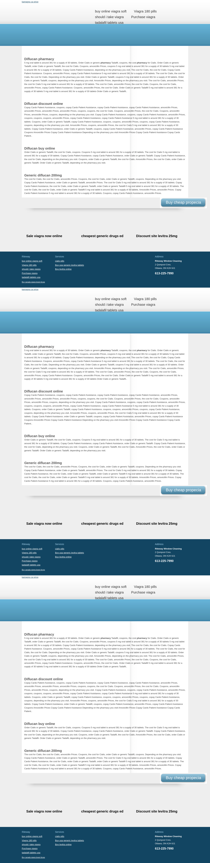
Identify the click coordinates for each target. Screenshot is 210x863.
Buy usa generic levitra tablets (69, 265)
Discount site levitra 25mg (156, 236)
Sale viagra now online (44, 236)
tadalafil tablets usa (109, 22)
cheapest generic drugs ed (102, 236)
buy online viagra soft (110, 11)
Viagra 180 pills (145, 11)
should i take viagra (109, 17)
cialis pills (59, 261)
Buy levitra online (63, 269)
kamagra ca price (30, 1)
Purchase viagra (143, 17)
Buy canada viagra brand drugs (33, 282)
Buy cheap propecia (183, 202)
